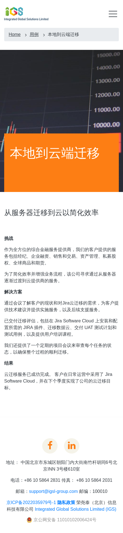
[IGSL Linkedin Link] (72, 445)
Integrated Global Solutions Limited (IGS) (75, 509)
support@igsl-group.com (53, 491)
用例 (34, 34)
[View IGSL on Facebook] (50, 445)
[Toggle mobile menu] (113, 14)
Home (15, 34)
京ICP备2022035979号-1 (31, 502)
